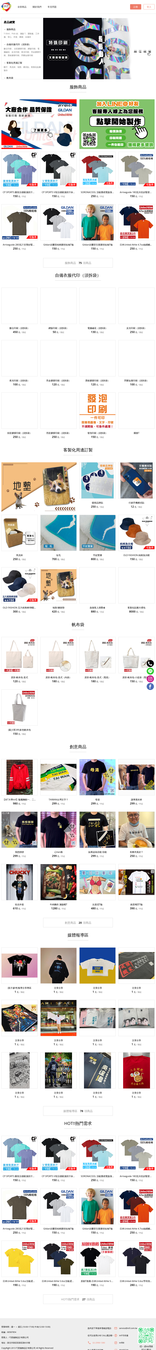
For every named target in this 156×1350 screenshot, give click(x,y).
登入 (149, 6)
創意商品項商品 (78, 923)
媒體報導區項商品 (78, 1111)
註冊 (135, 6)
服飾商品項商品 (78, 263)
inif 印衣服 (123, 1335)
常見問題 (52, 6)
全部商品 (22, 6)
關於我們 (37, 6)
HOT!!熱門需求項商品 (78, 1299)
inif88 (121, 1342)
